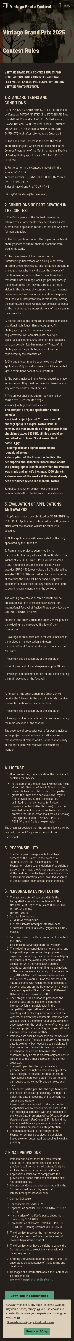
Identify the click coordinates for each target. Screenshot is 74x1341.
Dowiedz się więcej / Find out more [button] (30, 1322)
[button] (67, 5)
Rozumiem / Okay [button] (37, 1331)
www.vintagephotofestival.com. (31, 1279)
